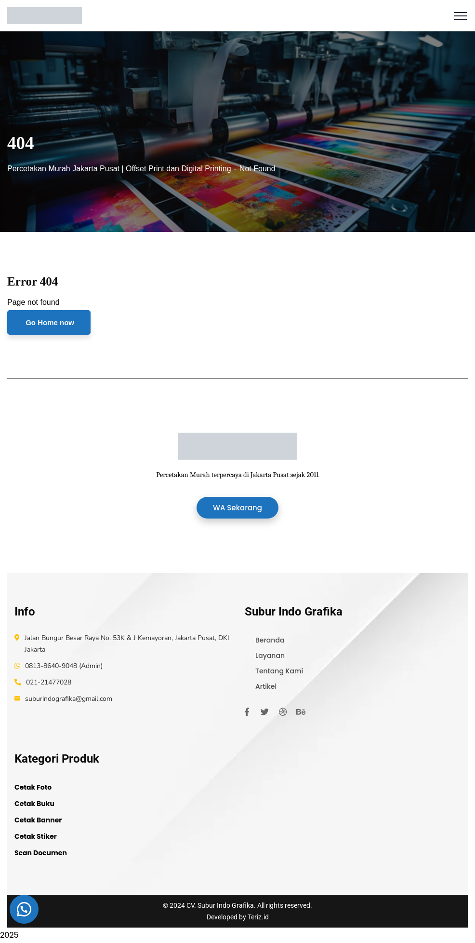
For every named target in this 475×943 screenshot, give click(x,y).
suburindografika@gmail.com (68, 698)
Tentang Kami (279, 671)
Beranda (269, 640)
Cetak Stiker (35, 836)
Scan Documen (40, 853)
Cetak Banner (38, 820)
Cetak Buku (34, 803)
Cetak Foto (33, 787)
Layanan (270, 655)
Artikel (266, 686)
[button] (24, 909)
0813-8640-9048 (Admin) (64, 665)
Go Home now (49, 322)
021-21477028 (48, 682)
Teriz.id (258, 917)
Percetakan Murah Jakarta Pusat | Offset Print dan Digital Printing (119, 168)
